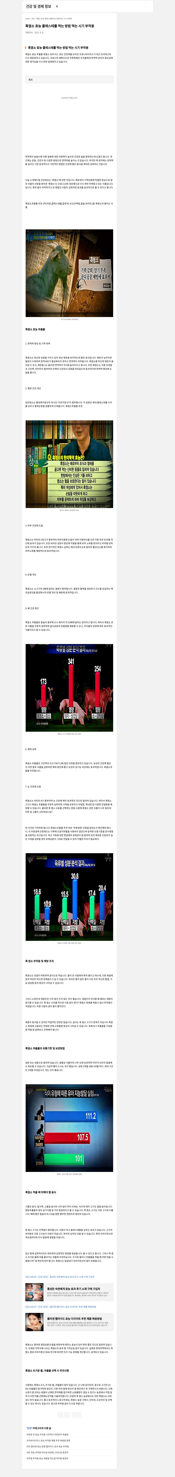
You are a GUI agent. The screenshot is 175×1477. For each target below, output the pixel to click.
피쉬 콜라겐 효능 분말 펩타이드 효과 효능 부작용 (47, 1446)
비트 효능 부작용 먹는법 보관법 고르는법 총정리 (47, 1452)
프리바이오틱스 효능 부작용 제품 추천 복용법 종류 (48, 1440)
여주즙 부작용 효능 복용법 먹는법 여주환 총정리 (47, 1458)
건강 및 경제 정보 (38, 6)
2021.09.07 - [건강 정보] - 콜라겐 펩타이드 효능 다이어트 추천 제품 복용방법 (60, 1306)
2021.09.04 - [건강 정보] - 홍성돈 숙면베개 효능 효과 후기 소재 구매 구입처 (60, 1276)
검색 (146, 6)
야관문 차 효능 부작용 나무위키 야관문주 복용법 (47, 1434)
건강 (29, 1428)
